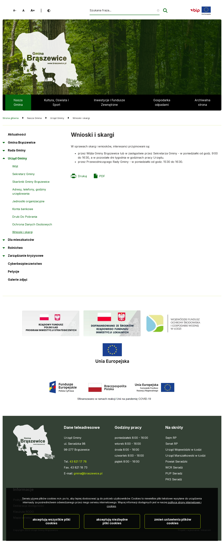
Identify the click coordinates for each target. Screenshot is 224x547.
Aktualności (17, 134)
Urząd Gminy (17, 158)
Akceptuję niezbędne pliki (112, 531)
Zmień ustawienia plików (172, 531)
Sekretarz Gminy (23, 174)
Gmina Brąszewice (22, 142)
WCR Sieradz (174, 467)
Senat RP (171, 444)
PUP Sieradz (173, 473)
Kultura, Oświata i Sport (56, 102)
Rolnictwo (15, 248)
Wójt (15, 166)
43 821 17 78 (78, 461)
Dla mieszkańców (21, 239)
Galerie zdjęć (17, 279)
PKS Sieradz (173, 479)
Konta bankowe (22, 209)
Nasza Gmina (18, 102)
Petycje (13, 273)
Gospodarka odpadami (161, 102)
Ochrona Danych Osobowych (32, 224)
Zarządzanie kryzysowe (25, 255)
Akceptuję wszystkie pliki (51, 531)
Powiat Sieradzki (176, 461)
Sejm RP (171, 438)
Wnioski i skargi (22, 232)
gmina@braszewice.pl (88, 473)
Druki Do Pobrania (24, 218)
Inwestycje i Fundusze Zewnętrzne (109, 102)
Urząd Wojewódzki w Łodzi (183, 449)
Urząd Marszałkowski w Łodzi (185, 455)
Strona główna (11, 118)
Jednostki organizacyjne (28, 201)
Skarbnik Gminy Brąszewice (31, 181)
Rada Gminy (17, 150)
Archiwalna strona (202, 104)
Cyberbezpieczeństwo (25, 263)
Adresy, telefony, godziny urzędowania (29, 191)
